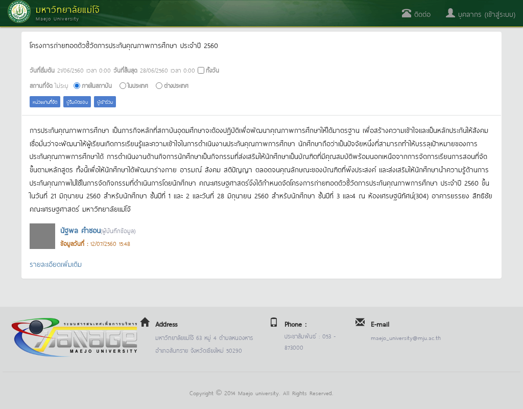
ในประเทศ (138, 85)
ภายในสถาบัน (97, 85)
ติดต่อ (416, 13)
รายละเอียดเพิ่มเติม (56, 263)
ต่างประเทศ (176, 85)
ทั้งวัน (212, 70)
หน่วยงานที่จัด (45, 101)
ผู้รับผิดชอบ (77, 101)
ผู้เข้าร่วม (105, 101)
